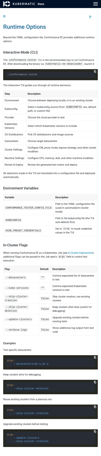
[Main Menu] (95, 3)
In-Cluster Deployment (80, 252)
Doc (41, 4)
